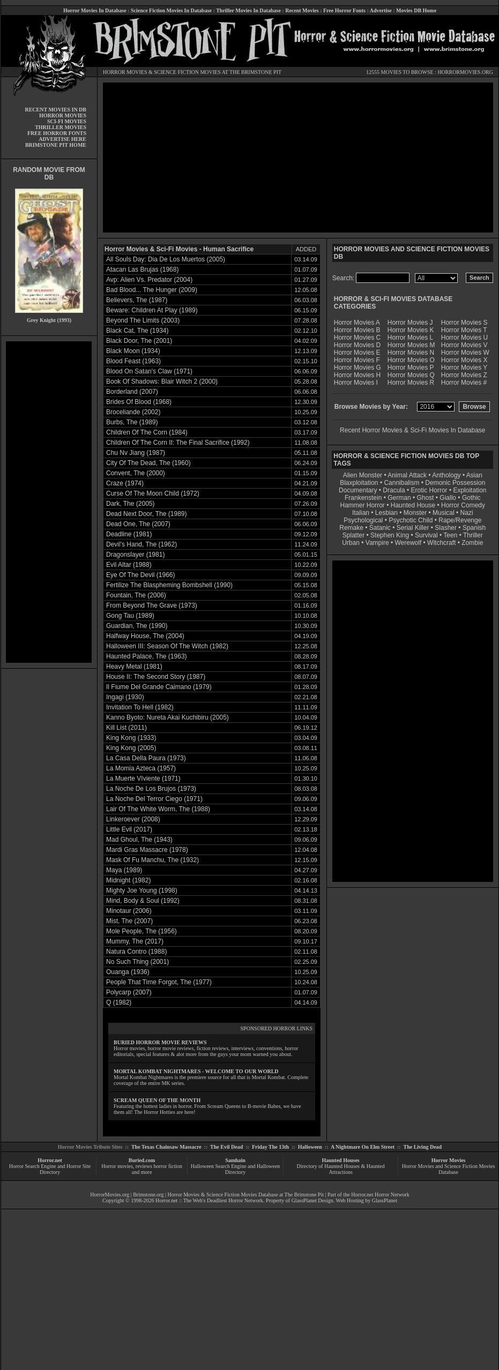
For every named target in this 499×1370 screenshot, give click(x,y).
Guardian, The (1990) (137, 626)
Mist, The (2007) (129, 921)
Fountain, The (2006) (136, 595)
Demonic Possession (455, 482)
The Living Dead (423, 1147)
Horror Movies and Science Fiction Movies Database (448, 1169)
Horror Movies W (465, 352)
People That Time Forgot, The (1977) (159, 982)
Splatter (353, 535)
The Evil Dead (226, 1147)
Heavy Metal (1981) (134, 666)
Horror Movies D (357, 345)
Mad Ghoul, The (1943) (139, 839)
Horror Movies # (464, 382)
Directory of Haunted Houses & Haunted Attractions (341, 1169)
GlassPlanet (384, 1200)
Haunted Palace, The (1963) (146, 656)
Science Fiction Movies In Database (171, 10)
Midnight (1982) (128, 880)
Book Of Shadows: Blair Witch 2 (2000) (162, 381)
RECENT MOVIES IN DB (55, 110)
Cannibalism (401, 482)
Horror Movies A (357, 322)
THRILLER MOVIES (60, 127)
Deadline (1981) (129, 534)
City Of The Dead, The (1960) (148, 463)
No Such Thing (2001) (137, 961)
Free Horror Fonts (344, 10)
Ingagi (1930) (125, 697)
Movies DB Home (416, 10)
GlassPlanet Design (312, 1200)
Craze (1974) (125, 483)
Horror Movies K (411, 330)
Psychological (363, 520)
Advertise (381, 10)
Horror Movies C (357, 337)
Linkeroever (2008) (133, 819)
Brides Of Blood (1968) (139, 402)
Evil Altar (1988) (129, 564)
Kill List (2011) (126, 727)
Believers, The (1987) (137, 300)
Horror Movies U (464, 337)
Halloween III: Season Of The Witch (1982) (167, 646)
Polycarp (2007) (129, 992)
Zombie (472, 542)
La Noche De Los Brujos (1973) (151, 788)
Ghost (425, 497)
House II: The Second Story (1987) (155, 676)
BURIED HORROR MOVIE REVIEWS (160, 1042)
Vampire (377, 542)
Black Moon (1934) (133, 351)
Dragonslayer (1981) (135, 554)
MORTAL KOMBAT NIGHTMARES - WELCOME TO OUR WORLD (196, 1071)
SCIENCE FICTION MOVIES (187, 72)
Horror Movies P (411, 367)
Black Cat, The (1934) (137, 330)
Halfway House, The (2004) (145, 636)
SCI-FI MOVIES (66, 121)
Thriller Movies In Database (248, 10)
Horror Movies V (464, 345)
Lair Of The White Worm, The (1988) (158, 809)
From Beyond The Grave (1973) (151, 605)
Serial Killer (413, 527)
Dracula (394, 490)
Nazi (466, 512)
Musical (444, 512)
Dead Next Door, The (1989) (146, 514)
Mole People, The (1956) (141, 931)
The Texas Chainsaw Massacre (166, 1147)
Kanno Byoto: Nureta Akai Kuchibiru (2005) (167, 717)
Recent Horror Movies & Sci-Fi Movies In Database (412, 430)
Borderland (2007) (132, 391)
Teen (450, 535)
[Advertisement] (49, 502)
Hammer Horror (362, 505)
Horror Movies (448, 1160)
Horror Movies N (411, 352)
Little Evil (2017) (129, 829)
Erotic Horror (429, 490)
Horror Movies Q (411, 375)
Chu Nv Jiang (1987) (135, 452)
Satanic (380, 527)
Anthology (446, 475)
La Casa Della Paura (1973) (146, 758)
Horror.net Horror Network (380, 1194)
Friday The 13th (270, 1147)
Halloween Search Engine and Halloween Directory (235, 1169)
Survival (426, 535)
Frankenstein (363, 497)
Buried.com (142, 1160)
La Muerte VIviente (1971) (143, 778)
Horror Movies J (410, 322)
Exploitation (469, 490)
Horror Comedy (463, 505)
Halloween (310, 1147)
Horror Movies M (411, 345)
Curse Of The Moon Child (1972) (152, 493)
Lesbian (387, 512)
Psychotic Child (411, 520)
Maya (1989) (124, 870)
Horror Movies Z (464, 375)
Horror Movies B (357, 330)
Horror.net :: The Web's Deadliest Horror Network (209, 1200)
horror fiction (167, 1166)
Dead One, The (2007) (138, 524)
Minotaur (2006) (129, 911)
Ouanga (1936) (128, 972)
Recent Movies (301, 10)
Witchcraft (441, 542)
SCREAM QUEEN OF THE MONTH (157, 1100)
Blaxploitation (359, 482)
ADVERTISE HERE (62, 139)
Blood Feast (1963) (133, 361)
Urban (351, 542)
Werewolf (407, 542)
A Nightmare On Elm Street (362, 1147)
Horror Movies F (357, 360)
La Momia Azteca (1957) (141, 768)
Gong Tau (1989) (130, 615)
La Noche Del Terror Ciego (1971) (154, 799)
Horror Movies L (410, 337)
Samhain (235, 1160)
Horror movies (117, 1166)
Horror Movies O (411, 360)
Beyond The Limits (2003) (143, 320)
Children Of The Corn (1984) (147, 432)
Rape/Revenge (459, 520)
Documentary (358, 490)
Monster (415, 512)
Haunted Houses (340, 1160)
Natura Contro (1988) (136, 951)
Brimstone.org (148, 1194)
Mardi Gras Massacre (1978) (147, 850)
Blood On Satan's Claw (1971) (149, 371)
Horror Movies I (356, 382)
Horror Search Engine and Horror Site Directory (50, 1169)
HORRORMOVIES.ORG (465, 72)
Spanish (474, 527)
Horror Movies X (464, 360)
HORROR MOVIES (125, 72)
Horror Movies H (357, 375)
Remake (351, 527)
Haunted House (413, 505)
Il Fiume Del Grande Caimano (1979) (159, 687)
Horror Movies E (357, 352)
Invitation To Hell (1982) (140, 707)
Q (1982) (118, 1002)
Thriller (473, 535)
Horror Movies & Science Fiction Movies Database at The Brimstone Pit (246, 1194)
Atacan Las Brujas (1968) (142, 269)
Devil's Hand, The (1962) (141, 544)
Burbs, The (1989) (132, 422)
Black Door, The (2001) (139, 341)
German (399, 497)
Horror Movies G (357, 367)
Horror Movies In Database (94, 10)
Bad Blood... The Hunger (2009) (151, 290)
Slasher (446, 527)
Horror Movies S (464, 322)
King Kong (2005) (131, 748)
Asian (474, 475)
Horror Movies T (464, 330)
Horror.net (50, 1160)
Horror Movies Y (464, 367)
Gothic (471, 497)
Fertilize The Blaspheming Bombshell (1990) (169, 585)
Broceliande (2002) (133, 412)
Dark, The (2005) (130, 503)
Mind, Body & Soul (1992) (143, 900)
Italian (360, 512)
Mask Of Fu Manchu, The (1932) (152, 860)
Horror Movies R (411, 382)
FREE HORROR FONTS (56, 133)
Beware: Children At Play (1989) (152, 310)
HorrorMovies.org (109, 1194)
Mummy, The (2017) (134, 941)
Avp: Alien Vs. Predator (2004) (149, 279)
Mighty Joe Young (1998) (141, 890)
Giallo (448, 497)
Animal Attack (407, 475)
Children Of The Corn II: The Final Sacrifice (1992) (178, 442)
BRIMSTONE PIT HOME (55, 145)
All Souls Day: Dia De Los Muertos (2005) (165, 259)
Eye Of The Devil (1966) (140, 575)
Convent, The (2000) (135, 473)
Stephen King (389, 535)
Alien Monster (362, 475)
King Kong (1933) (131, 738)
